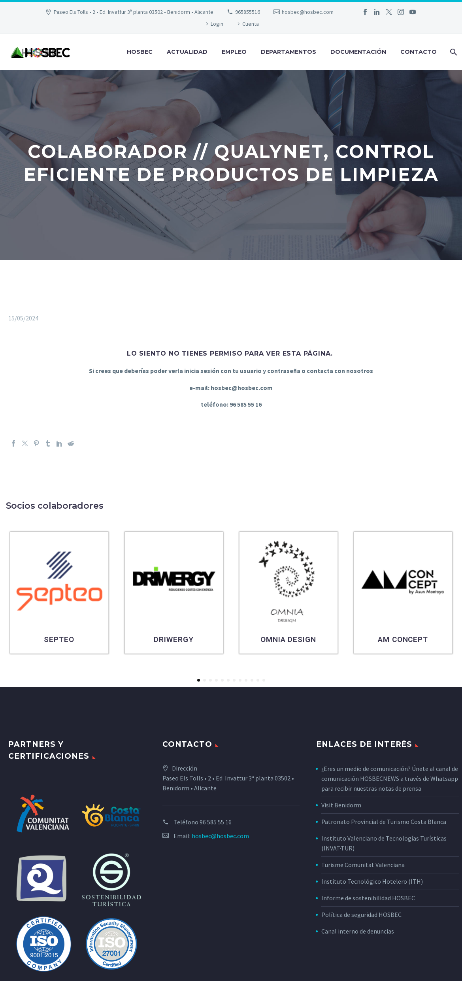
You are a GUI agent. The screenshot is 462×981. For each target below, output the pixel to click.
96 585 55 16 (216, 822)
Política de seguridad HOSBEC (361, 915)
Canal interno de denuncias (357, 931)
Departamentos (288, 51)
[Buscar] (452, 52)
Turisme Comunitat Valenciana (363, 865)
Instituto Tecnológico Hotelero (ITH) (372, 881)
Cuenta (250, 23)
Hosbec (140, 51)
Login (217, 23)
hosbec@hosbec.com (308, 11)
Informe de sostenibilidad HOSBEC (368, 898)
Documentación (358, 51)
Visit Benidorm (341, 805)
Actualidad (187, 51)
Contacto (418, 51)
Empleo (234, 51)
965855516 (247, 11)
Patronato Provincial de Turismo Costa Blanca (383, 822)
